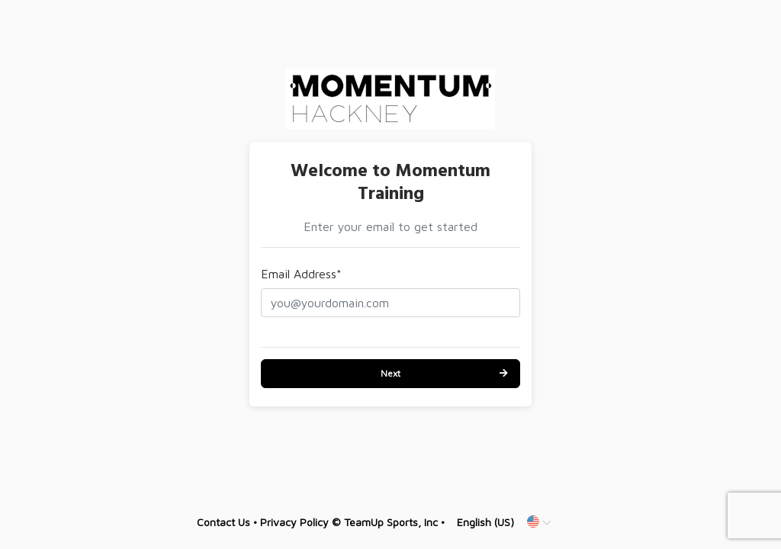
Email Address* (301, 274)
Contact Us (223, 521)
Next (390, 373)
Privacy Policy (294, 521)
